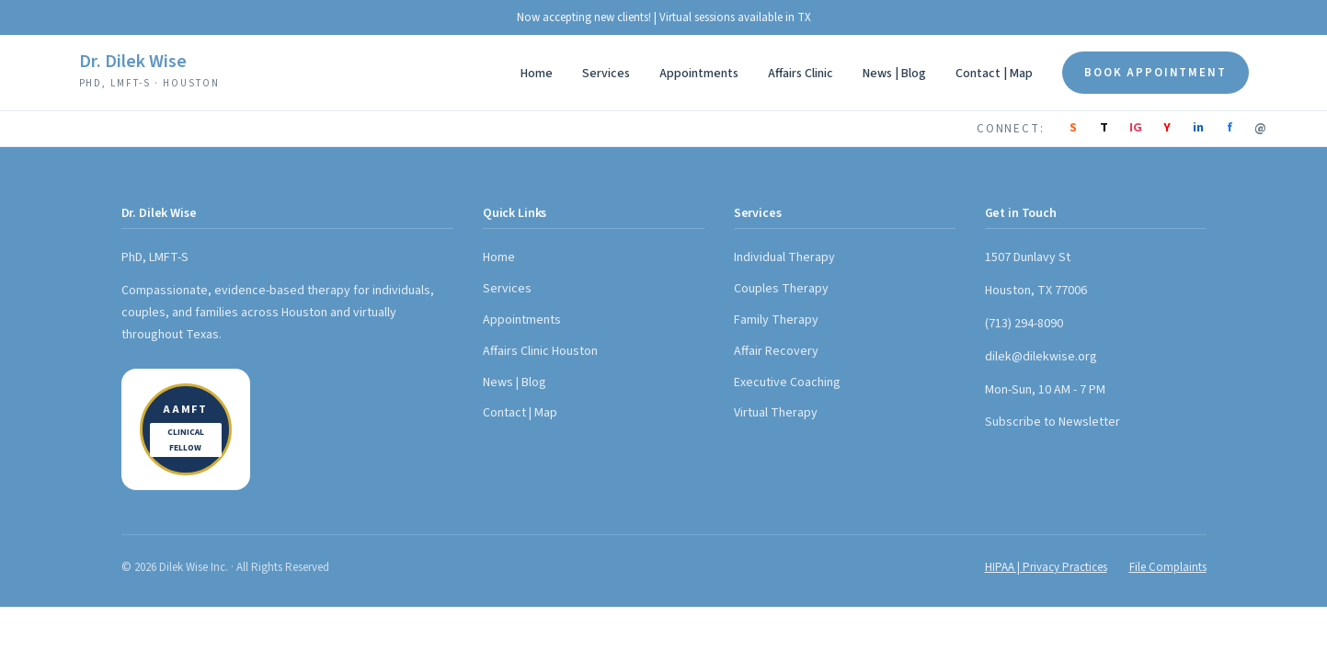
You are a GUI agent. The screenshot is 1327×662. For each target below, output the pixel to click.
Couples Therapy (781, 289)
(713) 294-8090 (1024, 323)
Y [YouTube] (1167, 128)
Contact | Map (994, 73)
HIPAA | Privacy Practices (1046, 567)
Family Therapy (776, 320)
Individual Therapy (784, 257)
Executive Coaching (787, 382)
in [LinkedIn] (1198, 128)
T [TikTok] (1104, 128)
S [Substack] (1073, 128)
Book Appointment (1155, 72)
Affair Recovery (776, 351)
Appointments (698, 73)
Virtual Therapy (776, 413)
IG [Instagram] (1135, 128)
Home (537, 73)
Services (606, 73)
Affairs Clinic (800, 73)
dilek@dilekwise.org (1041, 357)
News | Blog (894, 73)
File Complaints (1168, 567)
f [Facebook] (1229, 128)
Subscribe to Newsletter (1052, 422)
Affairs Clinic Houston (540, 351)
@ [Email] (1260, 128)
